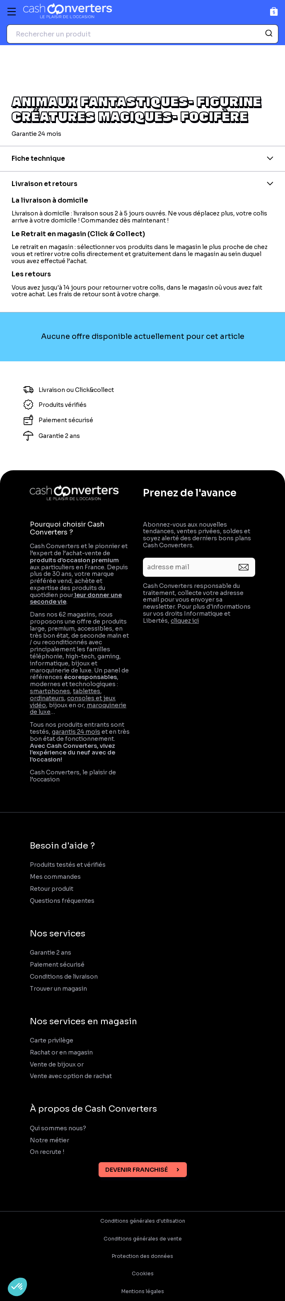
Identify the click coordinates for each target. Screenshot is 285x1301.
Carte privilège (51, 1040)
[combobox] (142, 34)
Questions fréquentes (62, 900)
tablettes (86, 691)
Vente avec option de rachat (71, 1076)
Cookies (143, 1274)
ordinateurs (47, 698)
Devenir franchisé (136, 1169)
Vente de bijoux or (57, 1064)
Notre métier (49, 1140)
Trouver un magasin (58, 988)
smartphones (50, 691)
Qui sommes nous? (58, 1128)
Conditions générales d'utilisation (142, 1221)
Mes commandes (55, 876)
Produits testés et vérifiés (68, 864)
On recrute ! (47, 1152)
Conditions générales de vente (143, 1239)
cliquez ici (185, 620)
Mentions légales (142, 1291)
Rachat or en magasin (61, 1052)
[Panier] (274, 11)
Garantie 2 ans (50, 952)
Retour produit (51, 888)
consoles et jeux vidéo (73, 701)
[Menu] (12, 12)
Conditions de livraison (64, 976)
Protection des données (142, 1256)
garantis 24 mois (76, 731)
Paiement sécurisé (57, 964)
